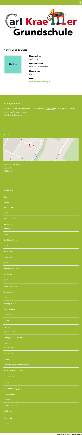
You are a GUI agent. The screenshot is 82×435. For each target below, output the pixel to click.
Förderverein (50, 109)
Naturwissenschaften (11, 268)
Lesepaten (7, 400)
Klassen (6, 298)
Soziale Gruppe (9, 383)
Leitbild (6, 213)
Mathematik (8, 257)
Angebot (6, 327)
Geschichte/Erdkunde (11, 240)
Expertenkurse (9, 332)
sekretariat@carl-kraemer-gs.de (40, 82)
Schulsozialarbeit (10, 286)
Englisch (6, 234)
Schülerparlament (10, 303)
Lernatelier (7, 251)
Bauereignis (8, 353)
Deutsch (6, 228)
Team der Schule (9, 292)
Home (5, 197)
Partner (6, 320)
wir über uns (8, 207)
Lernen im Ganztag (10, 218)
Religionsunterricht (10, 394)
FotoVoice (7, 359)
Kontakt (6, 423)
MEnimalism (8, 347)
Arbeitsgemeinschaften (12, 337)
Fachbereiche (8, 224)
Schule (6, 202)
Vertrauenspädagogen (12, 388)
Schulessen (7, 411)
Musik (5, 262)
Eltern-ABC (7, 418)
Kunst (5, 245)
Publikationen (8, 376)
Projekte (6, 343)
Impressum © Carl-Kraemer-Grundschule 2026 (69, 434)
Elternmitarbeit (9, 309)
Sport (5, 279)
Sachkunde (7, 274)
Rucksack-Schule (9, 405)
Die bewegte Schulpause (13, 370)
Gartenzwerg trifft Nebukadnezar (16, 364)
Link (20, 115)
